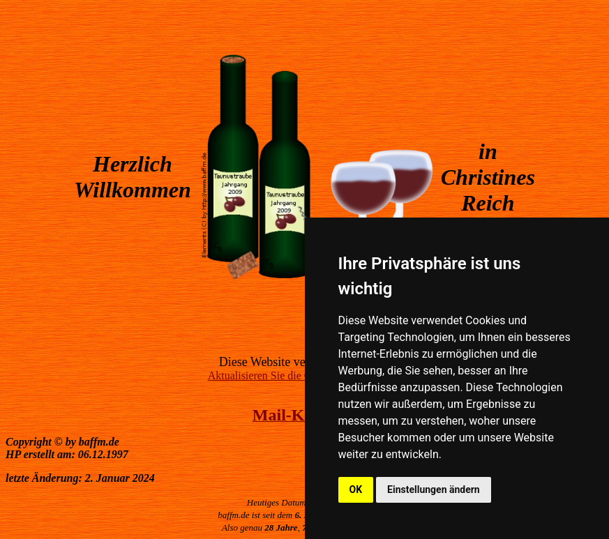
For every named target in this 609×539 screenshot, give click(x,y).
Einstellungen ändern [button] (433, 489)
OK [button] (356, 489)
